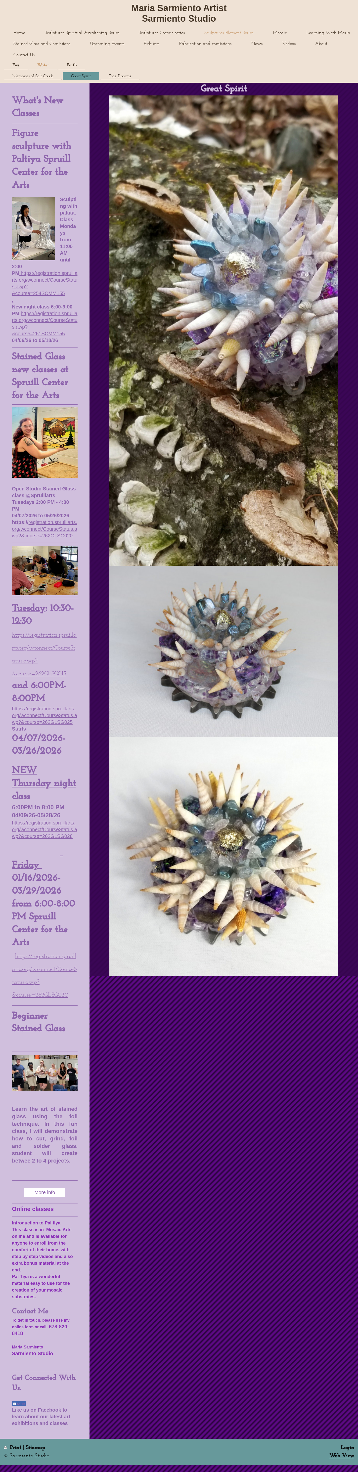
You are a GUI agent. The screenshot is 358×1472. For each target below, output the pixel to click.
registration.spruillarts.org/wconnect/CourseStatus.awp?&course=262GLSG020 (44, 529)
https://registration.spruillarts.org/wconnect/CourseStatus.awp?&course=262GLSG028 (44, 829)
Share (19, 1404)
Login (347, 1448)
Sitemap (35, 1448)
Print (13, 1448)
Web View (341, 1456)
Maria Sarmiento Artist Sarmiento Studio (179, 13)
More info (44, 1192)
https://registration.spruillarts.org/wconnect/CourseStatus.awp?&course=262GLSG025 (44, 715)
